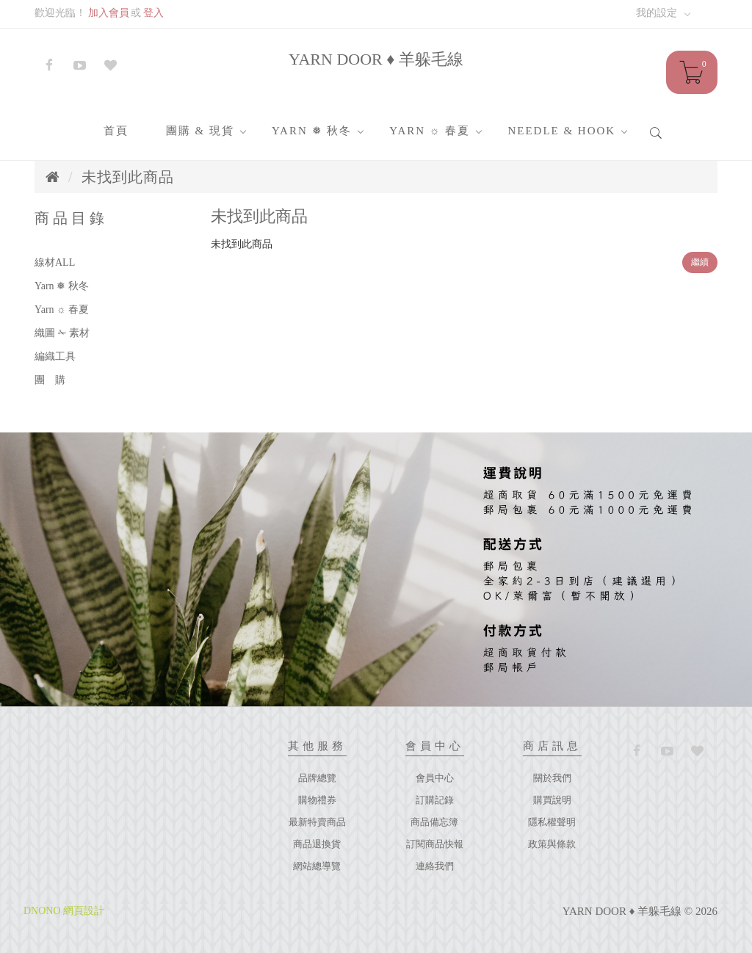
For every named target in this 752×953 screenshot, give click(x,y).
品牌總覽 (317, 777)
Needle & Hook (561, 131)
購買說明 (552, 799)
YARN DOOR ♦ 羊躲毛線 (376, 59)
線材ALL (55, 262)
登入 (153, 12)
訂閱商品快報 (434, 843)
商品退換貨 (317, 843)
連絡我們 (435, 866)
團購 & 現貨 (200, 131)
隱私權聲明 (552, 821)
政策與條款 (552, 843)
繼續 (700, 262)
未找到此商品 (128, 177)
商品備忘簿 (434, 821)
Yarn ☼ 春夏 (429, 131)
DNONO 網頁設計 (64, 910)
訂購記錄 (435, 799)
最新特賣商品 (317, 821)
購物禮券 (317, 799)
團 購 (50, 379)
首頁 (116, 131)
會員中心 (435, 777)
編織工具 (55, 356)
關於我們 (552, 777)
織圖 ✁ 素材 (62, 332)
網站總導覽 (317, 866)
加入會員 (108, 12)
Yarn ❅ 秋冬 (312, 131)
